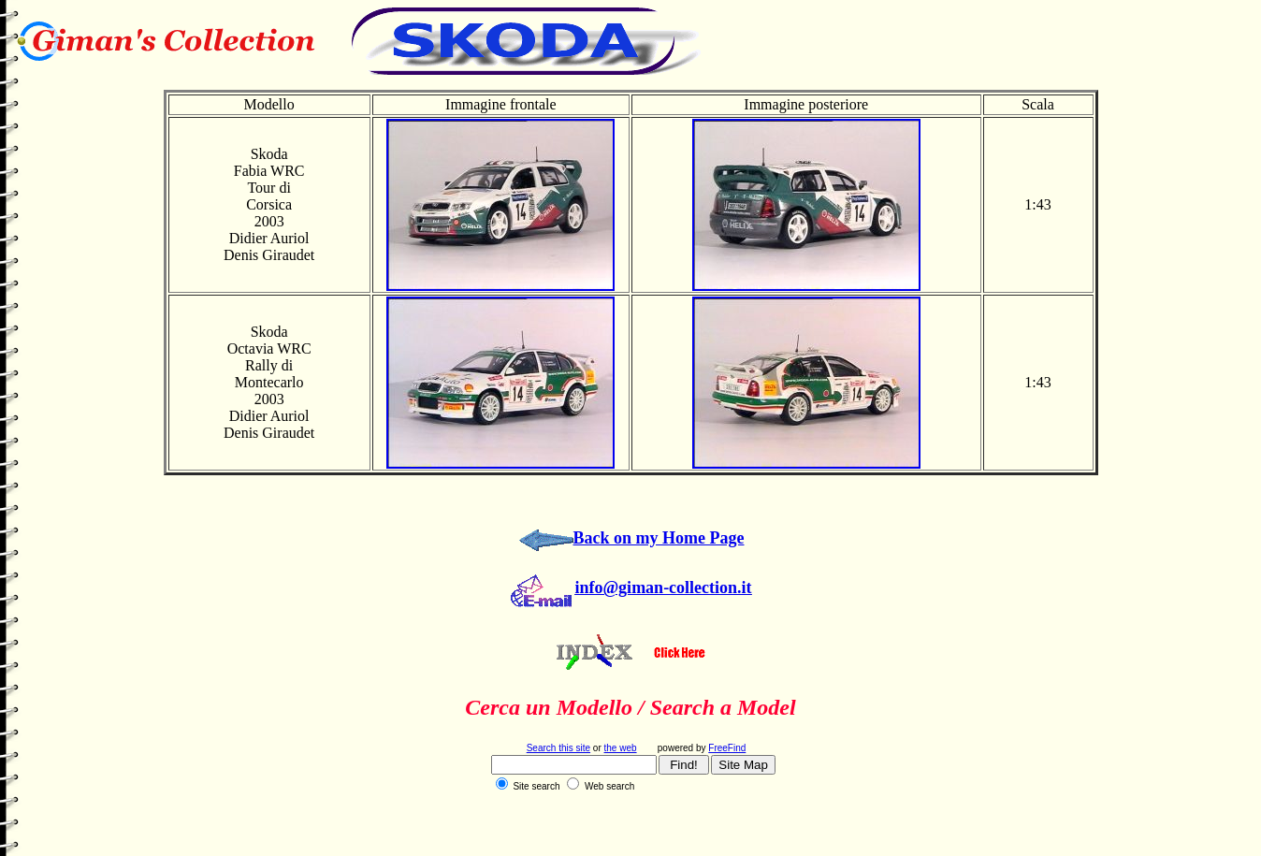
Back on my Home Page (659, 538)
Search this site (558, 748)
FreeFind (727, 748)
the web (620, 748)
